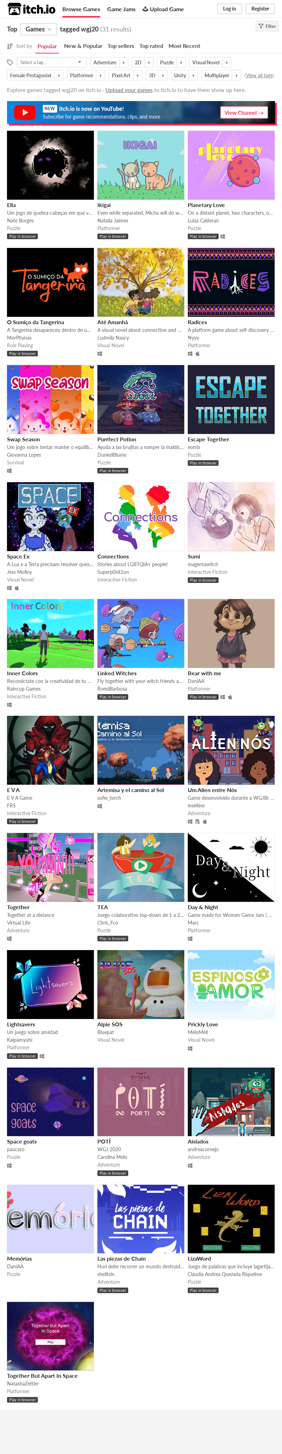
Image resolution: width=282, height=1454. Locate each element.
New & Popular (83, 45)
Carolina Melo (112, 1157)
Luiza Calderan (203, 220)
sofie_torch (109, 798)
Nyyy (193, 338)
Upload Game (163, 9)
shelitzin (106, 1274)
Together (18, 907)
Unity (180, 75)
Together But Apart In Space (42, 1375)
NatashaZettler (23, 1384)
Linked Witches (117, 673)
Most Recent (184, 45)
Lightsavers (21, 1024)
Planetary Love (206, 204)
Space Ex (18, 556)
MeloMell (198, 1032)
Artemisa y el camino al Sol (130, 789)
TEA (102, 907)
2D (138, 62)
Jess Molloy (19, 572)
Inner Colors (22, 673)
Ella (11, 204)
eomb (194, 447)
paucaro (16, 1149)
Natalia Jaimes (112, 220)
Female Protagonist (30, 75)
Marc (193, 923)
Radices (197, 322)
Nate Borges (20, 220)
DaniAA (196, 681)
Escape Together (208, 439)
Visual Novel (205, 62)
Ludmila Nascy (113, 338)
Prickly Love (203, 1024)
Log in (229, 9)
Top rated (151, 45)
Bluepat (105, 1032)
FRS (11, 805)
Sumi (194, 556)
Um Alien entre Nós (212, 789)
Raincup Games (24, 689)
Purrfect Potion (116, 439)
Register (260, 9)
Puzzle (167, 62)
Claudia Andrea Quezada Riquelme (225, 1274)
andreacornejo (203, 1149)
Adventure (105, 62)
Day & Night (203, 907)
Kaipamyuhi (19, 1040)
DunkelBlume (111, 455)
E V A (13, 789)
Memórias (19, 1258)
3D (152, 75)
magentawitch (203, 564)
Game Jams (121, 9)
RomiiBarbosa (112, 689)
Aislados (198, 1141)
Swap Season (23, 439)
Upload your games (129, 89)
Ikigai (104, 204)
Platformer (81, 75)
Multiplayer (217, 75)
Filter (267, 26)
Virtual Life (18, 923)
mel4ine (196, 805)
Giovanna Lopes (24, 455)
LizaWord (199, 1258)
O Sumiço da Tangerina (35, 322)
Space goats (22, 1141)
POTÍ (104, 1141)
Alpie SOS (110, 1024)
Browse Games (81, 9)
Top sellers (121, 45)
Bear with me (204, 673)
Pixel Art (121, 75)
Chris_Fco (107, 923)
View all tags (259, 75)
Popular (47, 46)
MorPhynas (19, 338)
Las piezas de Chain (121, 1258)
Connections (113, 556)
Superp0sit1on (113, 572)
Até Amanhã (112, 322)
